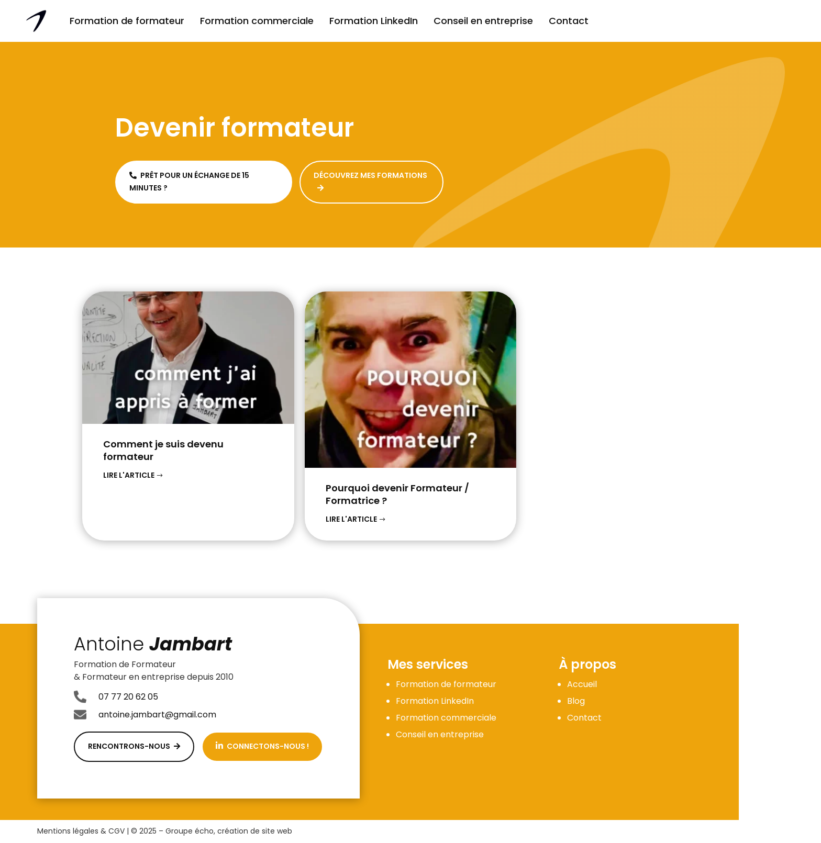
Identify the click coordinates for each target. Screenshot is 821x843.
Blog (576, 701)
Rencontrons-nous (134, 746)
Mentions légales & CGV (81, 831)
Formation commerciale (257, 20)
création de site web (254, 831)
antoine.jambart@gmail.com (157, 715)
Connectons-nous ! (262, 746)
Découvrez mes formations (370, 181)
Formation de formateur (127, 20)
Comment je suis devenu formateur (163, 450)
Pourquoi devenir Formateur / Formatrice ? (397, 494)
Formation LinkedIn (373, 20)
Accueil (582, 684)
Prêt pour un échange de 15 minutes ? (189, 181)
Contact (569, 20)
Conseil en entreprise (483, 20)
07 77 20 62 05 (128, 697)
